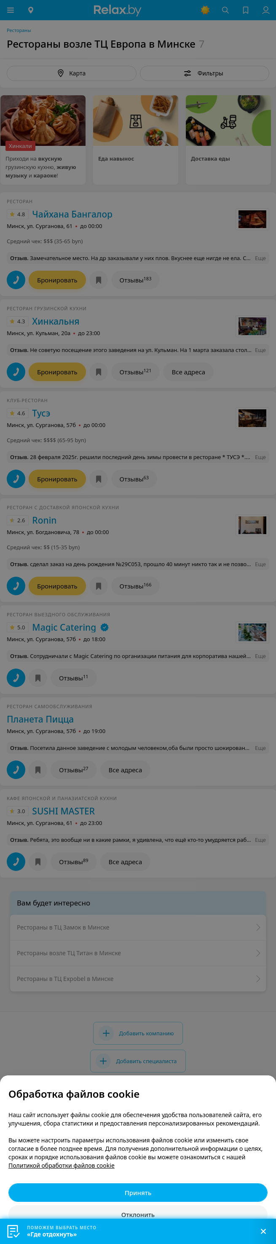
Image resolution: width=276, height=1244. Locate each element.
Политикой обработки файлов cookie (61, 1165)
